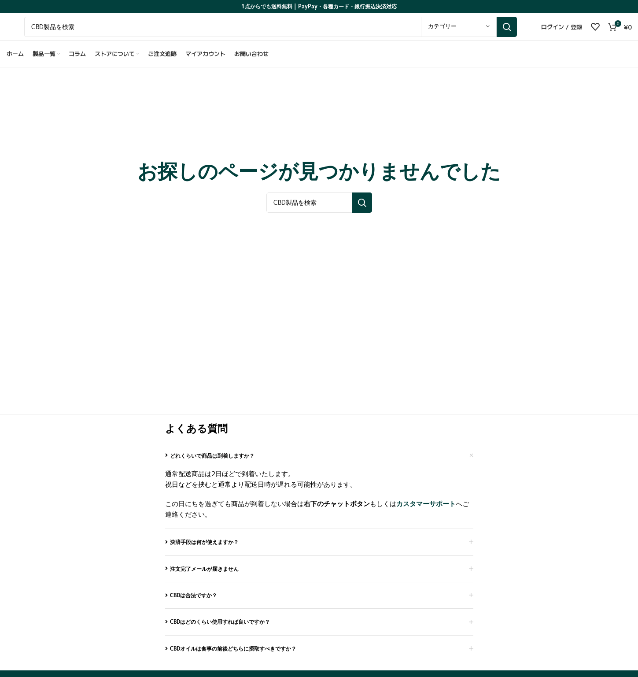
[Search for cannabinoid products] (270, 31)
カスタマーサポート (426, 510)
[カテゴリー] (459, 31)
